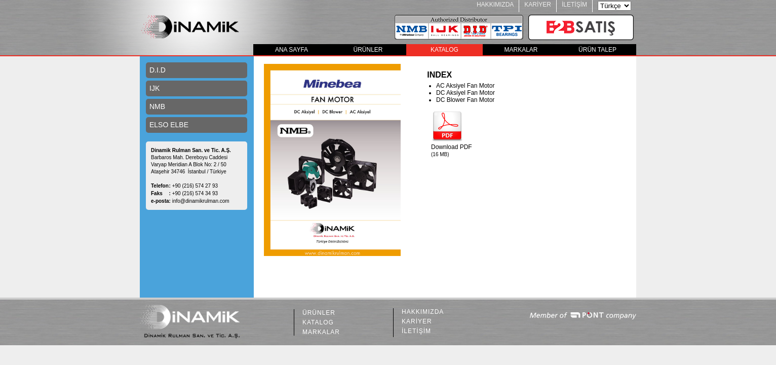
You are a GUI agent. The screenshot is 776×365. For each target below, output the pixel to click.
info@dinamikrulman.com (200, 201)
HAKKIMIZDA (495, 4)
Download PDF (451, 147)
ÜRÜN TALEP (597, 49)
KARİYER (537, 4)
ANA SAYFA (291, 49)
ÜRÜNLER (367, 49)
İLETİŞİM (574, 4)
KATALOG (444, 49)
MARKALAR (520, 49)
